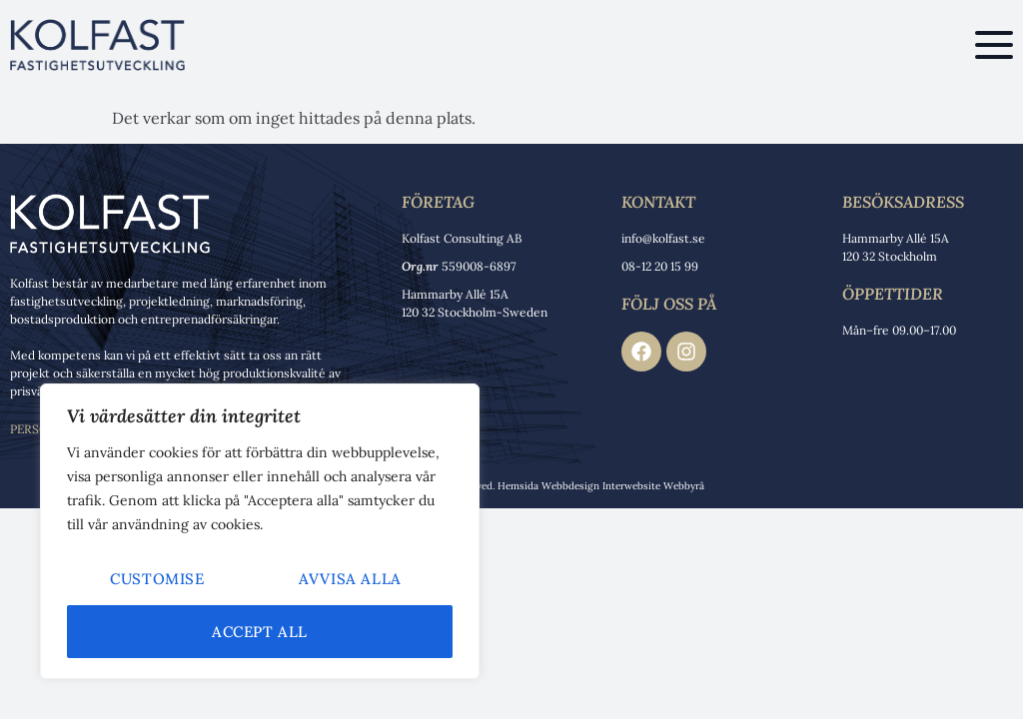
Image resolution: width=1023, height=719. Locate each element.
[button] (994, 45)
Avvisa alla (350, 578)
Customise (157, 578)
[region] (260, 531)
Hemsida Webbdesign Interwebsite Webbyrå (601, 485)
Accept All (260, 631)
